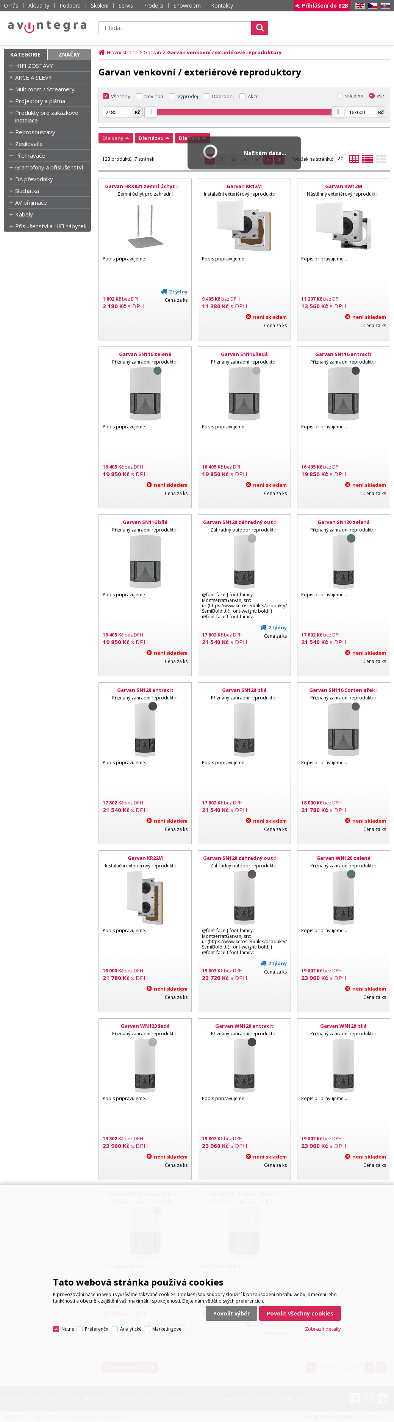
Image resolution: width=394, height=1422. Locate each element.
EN (359, 6)
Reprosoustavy (35, 132)
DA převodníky (34, 179)
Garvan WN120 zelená (343, 857)
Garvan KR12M (244, 186)
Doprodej (223, 96)
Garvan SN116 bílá (145, 522)
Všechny (120, 96)
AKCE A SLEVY (33, 77)
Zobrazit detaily (323, 1328)
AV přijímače (31, 202)
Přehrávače (30, 155)
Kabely (24, 214)
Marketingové (166, 1329)
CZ (371, 6)
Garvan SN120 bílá (244, 690)
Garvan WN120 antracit (244, 1025)
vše (380, 96)
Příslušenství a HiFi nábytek (50, 226)
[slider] (150, 112)
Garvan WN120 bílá (343, 1025)
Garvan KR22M (145, 857)
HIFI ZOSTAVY (34, 65)
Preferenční (97, 1329)
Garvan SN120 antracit (145, 690)
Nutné (67, 1329)
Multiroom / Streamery (45, 89)
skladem (354, 96)
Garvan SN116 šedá (244, 354)
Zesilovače (29, 143)
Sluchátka (27, 190)
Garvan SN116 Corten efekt (343, 690)
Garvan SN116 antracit (343, 354)
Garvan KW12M (343, 186)
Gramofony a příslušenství (49, 167)
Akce (253, 96)
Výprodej (187, 96)
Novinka (153, 96)
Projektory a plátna (40, 101)
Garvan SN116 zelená (145, 354)
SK (384, 6)
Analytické (131, 1329)
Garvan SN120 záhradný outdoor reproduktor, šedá (244, 525)
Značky (69, 54)
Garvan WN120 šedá (145, 1025)
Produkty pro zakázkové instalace (46, 116)
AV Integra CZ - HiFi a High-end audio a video (47, 27)
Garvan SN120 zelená (343, 522)
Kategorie (25, 54)
